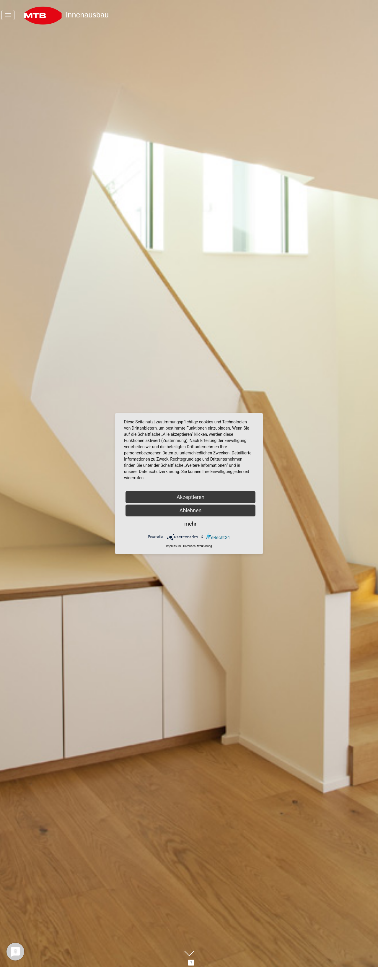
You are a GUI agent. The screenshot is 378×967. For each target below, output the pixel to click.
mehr (190, 523)
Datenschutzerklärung (197, 545)
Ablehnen (190, 510)
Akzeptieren (191, 497)
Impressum (173, 545)
